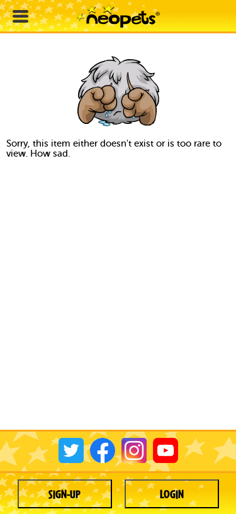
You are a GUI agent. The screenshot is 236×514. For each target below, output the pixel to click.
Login (172, 494)
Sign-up (64, 494)
